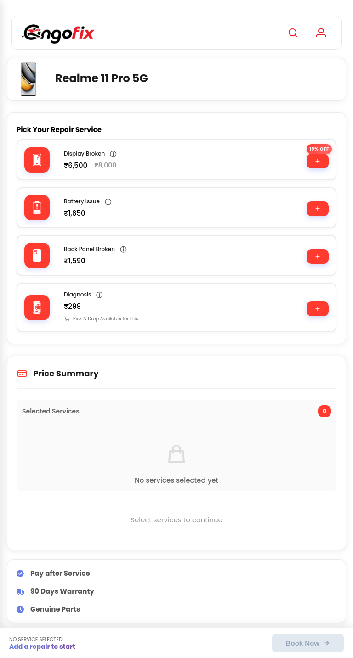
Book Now (308, 643)
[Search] (292, 32)
